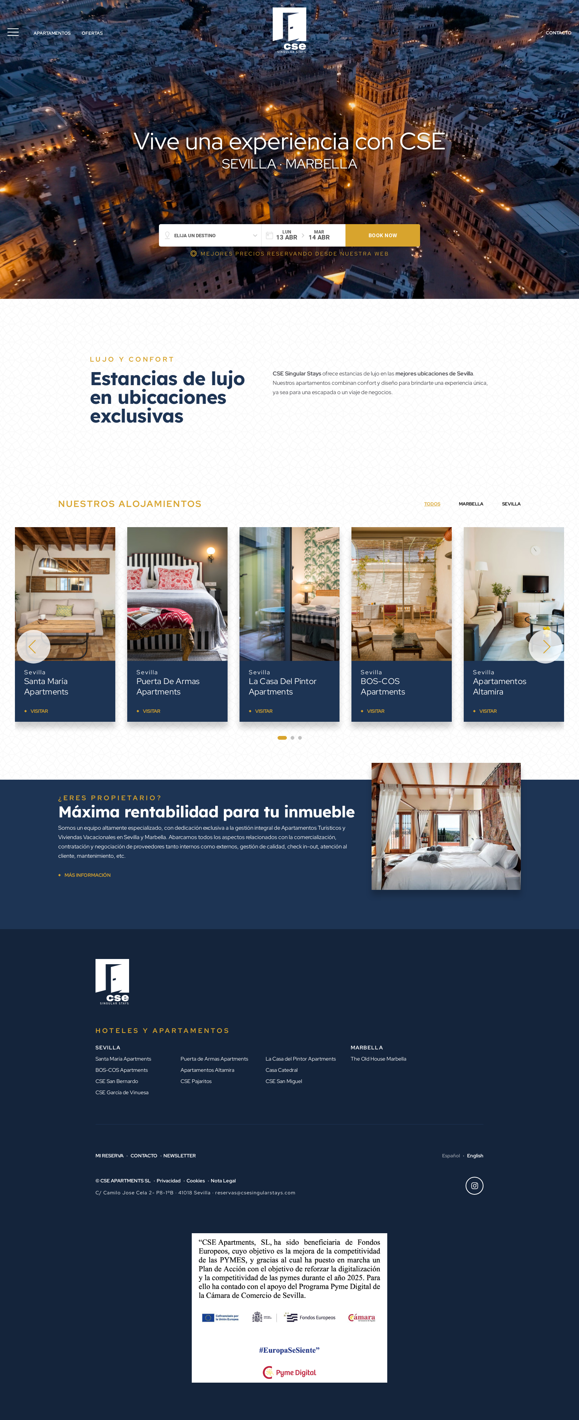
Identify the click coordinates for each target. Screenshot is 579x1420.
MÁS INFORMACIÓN (88, 875)
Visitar (39, 711)
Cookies (196, 1181)
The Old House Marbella (378, 1058)
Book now (383, 235)
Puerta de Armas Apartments (168, 686)
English (475, 1156)
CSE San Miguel (284, 1081)
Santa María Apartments (46, 686)
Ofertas (92, 33)
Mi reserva (109, 1156)
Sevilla (35, 672)
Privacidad (169, 1181)
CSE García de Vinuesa (122, 1092)
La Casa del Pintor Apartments (283, 686)
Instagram (472, 1186)
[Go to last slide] (33, 646)
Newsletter (179, 1156)
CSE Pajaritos (196, 1081)
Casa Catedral (282, 1070)
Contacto (559, 33)
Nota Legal (223, 1181)
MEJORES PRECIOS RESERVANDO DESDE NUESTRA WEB (295, 253)
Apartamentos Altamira (499, 686)
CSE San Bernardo (117, 1081)
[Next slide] (545, 646)
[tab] (282, 738)
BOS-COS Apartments (383, 686)
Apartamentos (52, 33)
